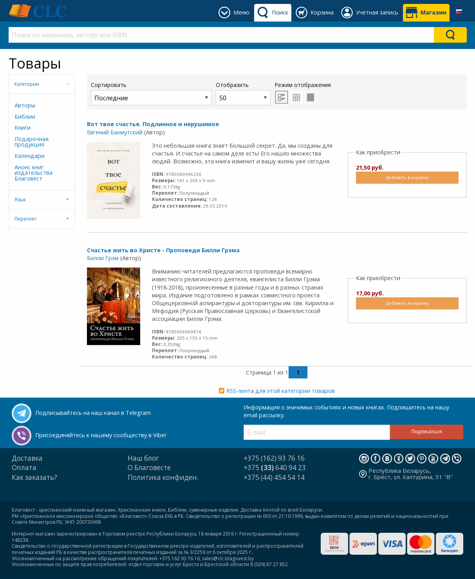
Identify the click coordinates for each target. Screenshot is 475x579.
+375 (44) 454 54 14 (274, 477)
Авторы (24, 105)
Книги (22, 127)
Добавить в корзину (407, 177)
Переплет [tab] (25, 218)
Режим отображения (303, 85)
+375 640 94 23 (275, 467)
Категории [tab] (26, 84)
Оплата (24, 467)
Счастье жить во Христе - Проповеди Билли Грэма (163, 250)
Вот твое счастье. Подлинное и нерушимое (153, 124)
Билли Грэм (103, 258)
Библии (24, 116)
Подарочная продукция (31, 141)
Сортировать (151, 93)
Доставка (27, 458)
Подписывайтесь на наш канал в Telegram (93, 412)
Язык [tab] (20, 199)
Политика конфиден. (163, 477)
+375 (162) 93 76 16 (274, 458)
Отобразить (243, 93)
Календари (29, 155)
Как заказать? (34, 477)
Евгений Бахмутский (115, 132)
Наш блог (143, 458)
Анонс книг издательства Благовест (33, 172)
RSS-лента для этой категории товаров (280, 390)
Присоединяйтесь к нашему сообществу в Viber (100, 435)
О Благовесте (149, 467)
